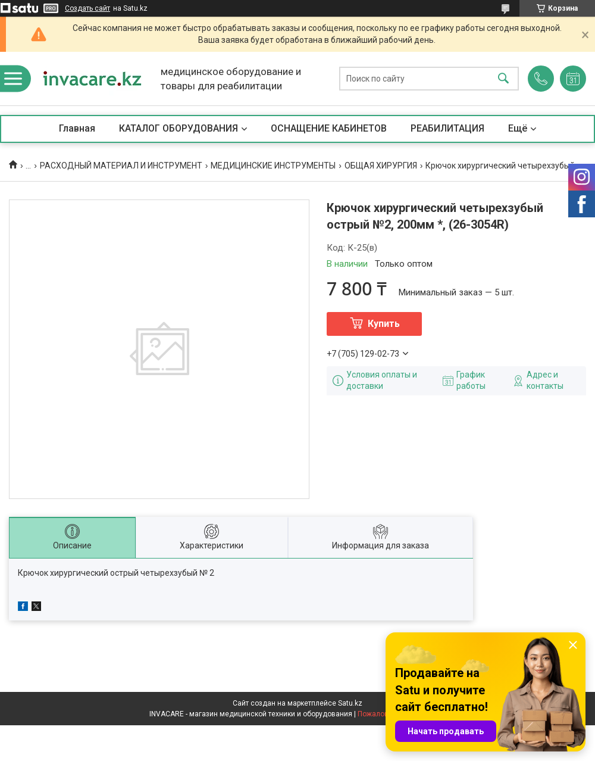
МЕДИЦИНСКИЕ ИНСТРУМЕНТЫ (273, 165)
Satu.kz (350, 703)
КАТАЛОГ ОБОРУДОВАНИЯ (178, 128)
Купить (384, 323)
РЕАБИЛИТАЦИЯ (447, 128)
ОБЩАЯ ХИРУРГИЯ (381, 165)
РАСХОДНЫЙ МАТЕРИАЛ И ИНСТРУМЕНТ (121, 165)
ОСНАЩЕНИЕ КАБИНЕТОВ (329, 128)
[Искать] (503, 79)
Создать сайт (87, 8)
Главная (77, 128)
